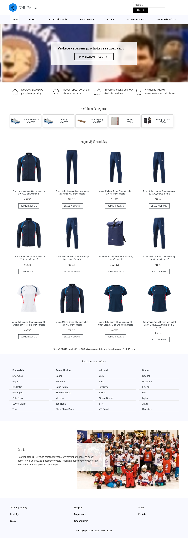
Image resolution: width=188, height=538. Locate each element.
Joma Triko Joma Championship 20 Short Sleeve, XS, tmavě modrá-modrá (159, 325)
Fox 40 (147, 387)
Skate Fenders (64, 392)
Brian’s (147, 370)
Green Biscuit (107, 398)
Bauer (59, 376)
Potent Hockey (64, 370)
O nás (141, 507)
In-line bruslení (135, 19)
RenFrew (61, 381)
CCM (102, 376)
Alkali (146, 403)
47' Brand (105, 409)
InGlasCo (17, 387)
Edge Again (62, 387)
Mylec (147, 398)
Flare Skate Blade (65, 409)
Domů (15, 19)
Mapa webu (80, 514)
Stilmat (103, 392)
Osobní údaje (81, 521)
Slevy (13, 521)
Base (102, 381)
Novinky (14, 514)
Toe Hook (61, 403)
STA (102, 403)
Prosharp (148, 381)
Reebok (148, 376)
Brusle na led (87, 19)
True (14, 409)
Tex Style (104, 387)
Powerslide (18, 370)
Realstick (148, 409)
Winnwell (104, 370)
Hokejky (111, 19)
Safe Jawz (17, 398)
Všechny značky (18, 507)
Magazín (78, 507)
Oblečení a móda (166, 19)
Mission (60, 398)
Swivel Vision (19, 403)
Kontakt (142, 514)
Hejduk (16, 381)
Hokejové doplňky (59, 19)
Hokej (32, 19)
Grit (145, 392)
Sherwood (17, 376)
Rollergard (17, 392)
